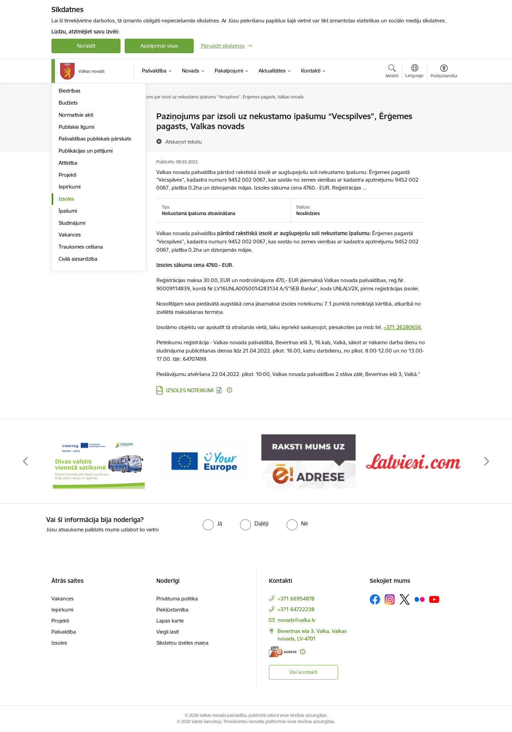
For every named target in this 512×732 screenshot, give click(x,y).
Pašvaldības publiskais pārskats (95, 212)
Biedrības (69, 164)
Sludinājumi (72, 296)
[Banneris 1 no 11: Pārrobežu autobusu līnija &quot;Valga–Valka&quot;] (99, 461)
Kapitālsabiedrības (80, 153)
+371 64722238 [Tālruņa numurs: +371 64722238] (296, 609)
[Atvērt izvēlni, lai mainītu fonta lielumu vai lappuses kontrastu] (444, 72)
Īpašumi (68, 284)
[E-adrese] (283, 651)
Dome (66, 116)
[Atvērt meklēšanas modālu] (392, 72)
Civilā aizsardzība (78, 332)
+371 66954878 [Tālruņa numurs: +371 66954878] (296, 598)
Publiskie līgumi (76, 201)
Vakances (70, 308)
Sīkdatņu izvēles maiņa (182, 642)
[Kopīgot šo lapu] (443, 130)
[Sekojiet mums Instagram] (390, 599)
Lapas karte (170, 620)
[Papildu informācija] (229, 390)
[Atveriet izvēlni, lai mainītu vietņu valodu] (414, 72)
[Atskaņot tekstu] (183, 141)
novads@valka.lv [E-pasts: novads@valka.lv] (296, 620)
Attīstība (68, 236)
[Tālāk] (487, 461)
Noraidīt (86, 45)
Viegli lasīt (167, 631)
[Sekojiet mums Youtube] (434, 599)
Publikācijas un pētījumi (86, 224)
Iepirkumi (69, 260)
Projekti (67, 248)
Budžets (68, 176)
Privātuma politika (177, 598)
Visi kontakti (303, 672)
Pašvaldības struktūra (84, 128)
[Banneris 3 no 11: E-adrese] (308, 461)
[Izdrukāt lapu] (443, 113)
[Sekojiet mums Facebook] (375, 599)
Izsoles (66, 272)
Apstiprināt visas (159, 45)
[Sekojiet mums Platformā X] (404, 599)
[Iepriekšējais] (25, 461)
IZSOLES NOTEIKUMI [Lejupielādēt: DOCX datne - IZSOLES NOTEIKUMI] (190, 390)
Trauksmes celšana (81, 320)
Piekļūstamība (172, 609)
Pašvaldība (63, 631)
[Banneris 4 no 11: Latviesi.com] (413, 461)
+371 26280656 (402, 327)
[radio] (212, 523)
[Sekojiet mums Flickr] (419, 599)
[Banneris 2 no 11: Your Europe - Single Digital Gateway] (203, 461)
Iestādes (68, 140)
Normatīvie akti (76, 188)
